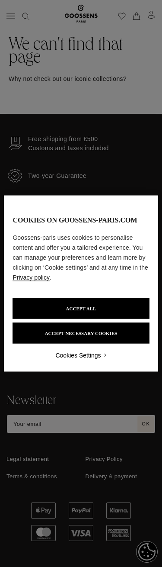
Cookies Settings (78, 355)
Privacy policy (31, 277)
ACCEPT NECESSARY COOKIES (81, 333)
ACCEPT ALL (81, 308)
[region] (81, 284)
